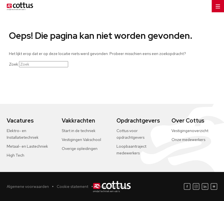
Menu (216, 4)
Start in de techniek (79, 130)
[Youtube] (214, 186)
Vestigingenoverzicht (189, 130)
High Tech (15, 155)
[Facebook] (187, 186)
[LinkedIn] (205, 186)
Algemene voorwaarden (28, 186)
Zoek (13, 64)
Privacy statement (112, 186)
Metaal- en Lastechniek (27, 146)
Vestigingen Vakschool (81, 139)
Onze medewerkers (188, 139)
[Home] (18, 6)
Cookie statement (72, 186)
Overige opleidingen (79, 148)
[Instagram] (196, 186)
